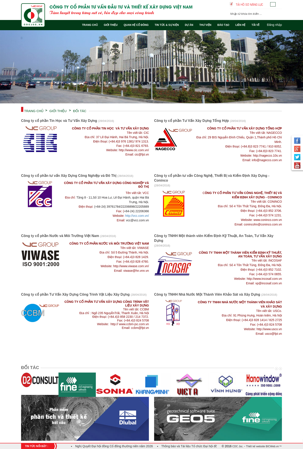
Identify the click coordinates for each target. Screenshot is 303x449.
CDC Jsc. (237, 446)
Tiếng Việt (273, 4)
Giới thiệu (58, 110)
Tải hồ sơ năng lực (249, 4)
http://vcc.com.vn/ (137, 215)
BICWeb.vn (272, 446)
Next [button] (280, 368)
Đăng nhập (274, 25)
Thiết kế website (255, 446)
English (279, 4)
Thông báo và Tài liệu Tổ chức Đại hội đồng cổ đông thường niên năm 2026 (212, 446)
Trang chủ (33, 110)
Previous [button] (276, 368)
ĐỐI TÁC (79, 110)
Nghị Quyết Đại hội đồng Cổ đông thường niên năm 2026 (114, 446)
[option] (151, 66)
